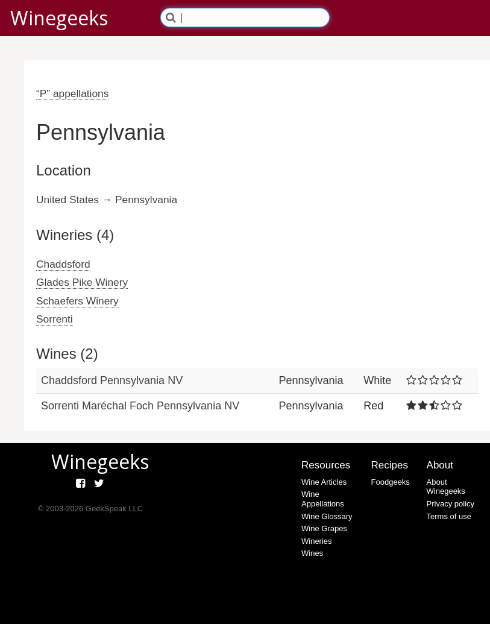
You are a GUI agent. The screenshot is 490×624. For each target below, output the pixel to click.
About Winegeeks (446, 486)
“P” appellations (72, 93)
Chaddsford (63, 264)
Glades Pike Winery (82, 282)
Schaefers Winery (77, 301)
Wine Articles (324, 482)
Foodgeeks (390, 482)
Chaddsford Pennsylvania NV (112, 380)
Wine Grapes (324, 528)
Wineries (316, 541)
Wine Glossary (327, 516)
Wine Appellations (322, 499)
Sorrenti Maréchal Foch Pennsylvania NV (140, 406)
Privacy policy (450, 503)
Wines (312, 553)
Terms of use (449, 516)
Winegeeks (59, 18)
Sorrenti (54, 319)
